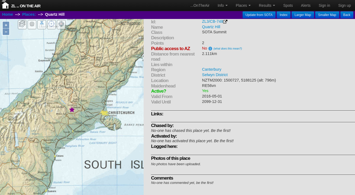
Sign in (324, 5)
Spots (288, 5)
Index (284, 15)
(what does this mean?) (228, 48)
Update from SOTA (259, 15)
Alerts (306, 5)
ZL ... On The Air (25, 6)
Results (267, 5)
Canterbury (211, 69)
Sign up (344, 5)
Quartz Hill (211, 27)
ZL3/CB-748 (212, 21)
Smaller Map (327, 15)
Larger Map (303, 15)
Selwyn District (215, 75)
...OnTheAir (200, 5)
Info (223, 5)
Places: (29, 14)
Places (243, 5)
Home (7, 14)
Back (346, 15)
